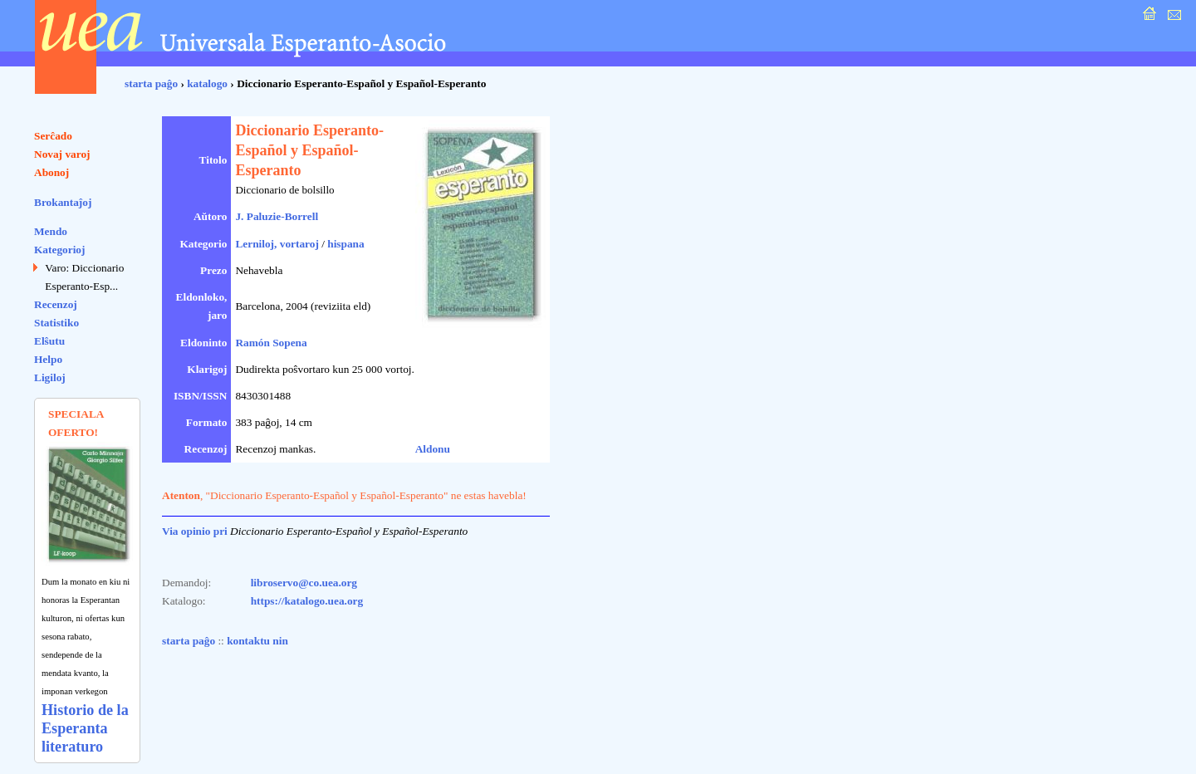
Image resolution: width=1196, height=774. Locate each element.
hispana (345, 244)
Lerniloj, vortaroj (276, 244)
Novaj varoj (62, 154)
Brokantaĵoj (62, 202)
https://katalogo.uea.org (307, 601)
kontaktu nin (257, 640)
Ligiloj (50, 377)
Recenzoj (55, 304)
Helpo (48, 359)
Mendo (50, 231)
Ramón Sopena (270, 342)
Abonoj (51, 172)
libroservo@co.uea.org (304, 582)
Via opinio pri (195, 531)
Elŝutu (49, 341)
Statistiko (56, 322)
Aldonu (432, 449)
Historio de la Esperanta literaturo (85, 728)
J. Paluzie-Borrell (276, 216)
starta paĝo (151, 83)
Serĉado (53, 136)
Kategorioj (59, 249)
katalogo (207, 83)
